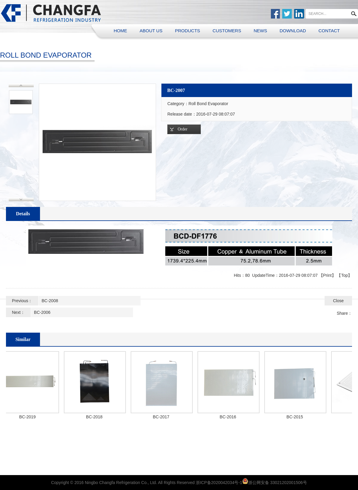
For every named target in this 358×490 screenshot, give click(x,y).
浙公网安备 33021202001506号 (277, 482)
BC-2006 (42, 312)
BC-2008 (49, 300)
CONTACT (329, 30)
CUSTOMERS (227, 30)
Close (338, 300)
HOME (120, 30)
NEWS (260, 30)
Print (327, 275)
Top (344, 275)
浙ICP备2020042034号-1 (219, 482)
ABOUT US (151, 30)
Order (183, 129)
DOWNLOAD (293, 30)
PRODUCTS (187, 30)
